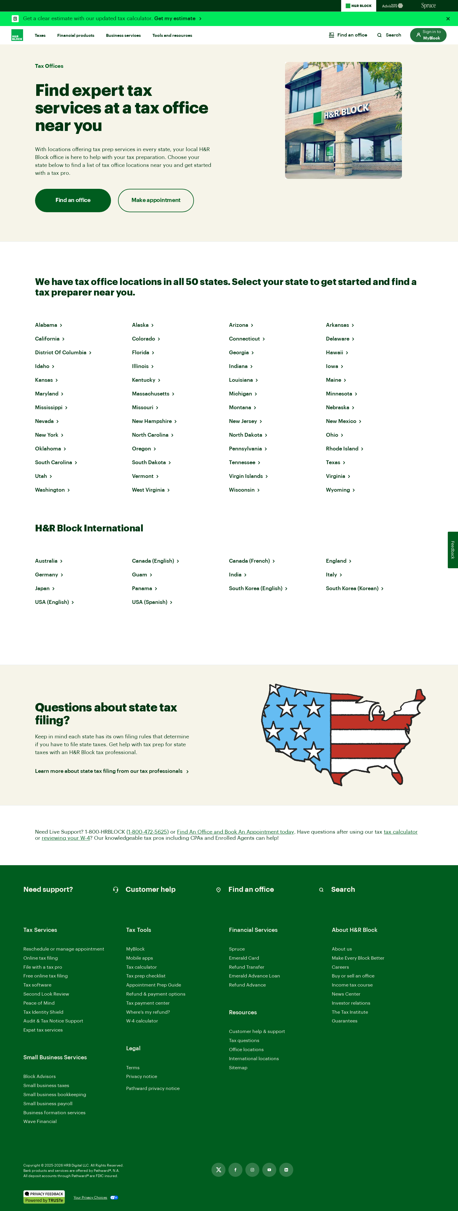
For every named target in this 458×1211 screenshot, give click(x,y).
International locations (254, 1059)
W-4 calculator (142, 1021)
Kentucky (143, 380)
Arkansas (337, 325)
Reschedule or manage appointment (63, 949)
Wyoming (338, 490)
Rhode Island (342, 448)
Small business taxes (46, 1085)
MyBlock (135, 949)
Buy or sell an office (353, 976)
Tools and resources (172, 36)
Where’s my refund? (148, 1012)
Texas (333, 462)
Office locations (246, 1050)
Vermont (143, 476)
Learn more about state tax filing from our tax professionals (109, 771)
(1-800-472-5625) (147, 832)
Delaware (337, 338)
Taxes (40, 36)
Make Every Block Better (358, 958)
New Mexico (341, 421)
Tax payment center (148, 1003)
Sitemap (238, 1068)
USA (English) (52, 602)
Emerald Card (244, 958)
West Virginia (148, 490)
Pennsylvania (245, 448)
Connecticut (244, 338)
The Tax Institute (350, 1012)
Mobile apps (139, 958)
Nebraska (337, 407)
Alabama (46, 325)
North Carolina (150, 435)
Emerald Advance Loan (254, 976)
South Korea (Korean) (352, 588)
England (336, 561)
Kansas (44, 380)
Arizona (238, 325)
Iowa (332, 366)
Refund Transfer (246, 967)
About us (342, 949)
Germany (46, 574)
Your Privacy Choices (90, 1197)
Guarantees (345, 1021)
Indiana (238, 366)
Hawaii (334, 352)
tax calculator (401, 832)
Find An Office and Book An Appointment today (235, 832)
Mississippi (49, 407)
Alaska (140, 325)
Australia (46, 561)
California (47, 338)
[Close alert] (448, 19)
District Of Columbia (60, 352)
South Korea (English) (255, 588)
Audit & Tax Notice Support (53, 1021)
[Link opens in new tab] (218, 1170)
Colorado (143, 338)
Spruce (237, 949)
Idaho (42, 366)
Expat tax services (43, 1030)
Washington (50, 490)
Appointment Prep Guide (153, 985)
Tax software (37, 985)
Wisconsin (242, 490)
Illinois (140, 366)
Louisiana (241, 380)
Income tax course (352, 985)
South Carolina (53, 462)
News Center (346, 994)
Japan (42, 588)
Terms (133, 1067)
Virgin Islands (246, 476)
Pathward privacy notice (153, 1088)
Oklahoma (48, 448)
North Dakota (245, 435)
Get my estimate (175, 18)
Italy (331, 574)
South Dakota (149, 462)
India (235, 574)
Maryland (46, 393)
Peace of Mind (39, 1003)
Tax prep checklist (146, 976)
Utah (41, 476)
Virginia (335, 476)
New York (46, 435)
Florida (140, 352)
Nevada (44, 421)
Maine (333, 380)
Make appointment (156, 200)
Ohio (332, 435)
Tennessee (242, 462)
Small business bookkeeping (54, 1094)
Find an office (73, 200)
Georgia (239, 352)
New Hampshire (152, 421)
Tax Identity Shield (43, 1012)
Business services (123, 36)
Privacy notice (141, 1076)
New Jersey (243, 421)
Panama (142, 588)
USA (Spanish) (149, 602)
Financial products (75, 36)
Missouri (142, 407)
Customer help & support (257, 1032)
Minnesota (339, 393)
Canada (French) (249, 561)
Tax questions (244, 1040)
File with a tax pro (42, 967)
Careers (340, 967)
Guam (139, 574)
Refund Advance (247, 985)
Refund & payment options (155, 994)
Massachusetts (150, 393)
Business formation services (54, 1112)
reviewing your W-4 (66, 838)
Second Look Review (46, 994)
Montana (240, 407)
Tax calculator (141, 967)
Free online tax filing (45, 976)
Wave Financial (40, 1122)
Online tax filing (40, 958)
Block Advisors (39, 1077)
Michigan (240, 393)
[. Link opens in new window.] (44, 1197)
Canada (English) (153, 561)
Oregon (141, 448)
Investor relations (351, 1003)
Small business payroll (47, 1103)
